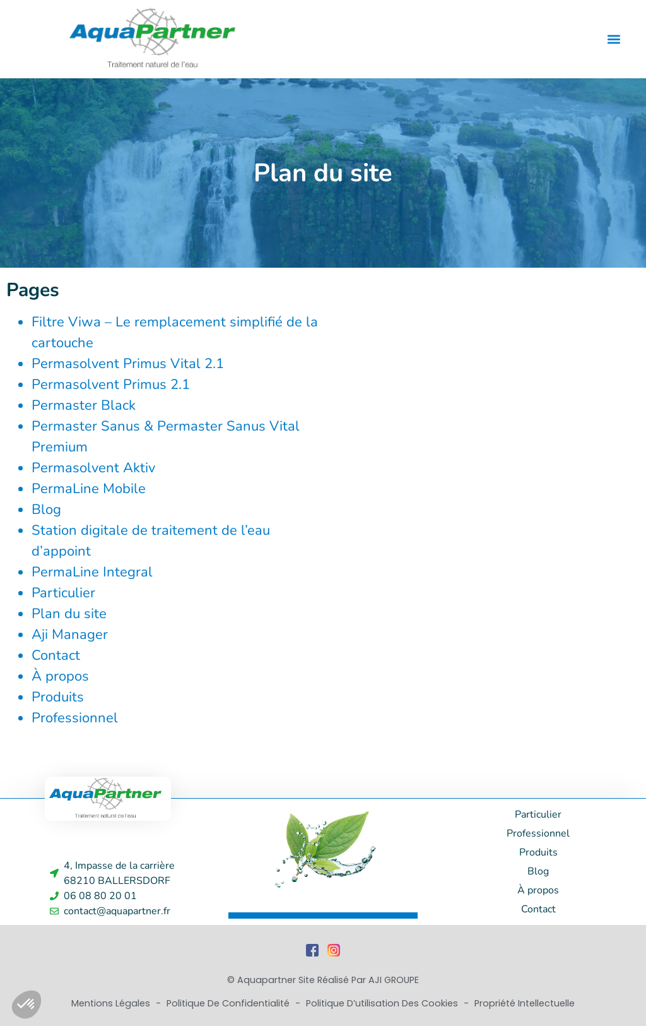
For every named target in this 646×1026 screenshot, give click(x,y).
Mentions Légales (112, 1003)
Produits (58, 697)
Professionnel (75, 717)
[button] (613, 38)
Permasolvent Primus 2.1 (111, 384)
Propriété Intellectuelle (524, 1003)
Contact (56, 655)
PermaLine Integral (92, 572)
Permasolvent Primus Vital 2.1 (128, 363)
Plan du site (69, 613)
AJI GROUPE (393, 980)
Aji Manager (70, 634)
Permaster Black (84, 405)
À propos (60, 676)
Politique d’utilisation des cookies (383, 1003)
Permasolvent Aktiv (93, 467)
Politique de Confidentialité (229, 1003)
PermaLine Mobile (89, 488)
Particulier (63, 592)
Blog (46, 509)
